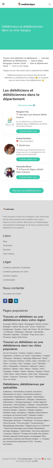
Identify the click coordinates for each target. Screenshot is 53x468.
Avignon (46, 355)
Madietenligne (27, 459)
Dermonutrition (20, 404)
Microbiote (7, 418)
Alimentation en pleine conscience (27, 391)
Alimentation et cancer (12, 394)
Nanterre (6, 369)
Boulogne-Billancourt (32, 358)
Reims (23, 371)
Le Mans (13, 363)
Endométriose (32, 407)
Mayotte (28, 332)
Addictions (7, 391)
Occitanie (24, 334)
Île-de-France (44, 329)
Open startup (8, 253)
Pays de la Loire (36, 334)
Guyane (18, 329)
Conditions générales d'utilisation (16, 267)
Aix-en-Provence (10, 353)
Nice (21, 369)
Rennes (31, 371)
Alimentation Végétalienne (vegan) (17, 397)
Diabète (31, 404)
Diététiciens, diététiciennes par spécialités (23, 386)
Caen (5, 361)
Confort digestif (39, 402)
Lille (20, 363)
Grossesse (43, 407)
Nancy (41, 366)
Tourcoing (23, 376)
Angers (30, 353)
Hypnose (22, 410)
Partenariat (7, 245)
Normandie (38, 332)
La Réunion (8, 332)
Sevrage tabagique (11, 431)
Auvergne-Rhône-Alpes (13, 324)
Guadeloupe (8, 329)
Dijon (34, 361)
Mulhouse (33, 366)
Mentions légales (10, 276)
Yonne (46, 70)
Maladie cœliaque (35, 410)
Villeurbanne (40, 376)
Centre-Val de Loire (20, 326)
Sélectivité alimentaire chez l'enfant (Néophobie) (24, 428)
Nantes (15, 369)
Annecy (38, 353)
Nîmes (27, 369)
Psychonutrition (37, 423)
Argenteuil (7, 355)
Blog (5, 241)
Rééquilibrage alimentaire (13, 425)
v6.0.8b (34, 461)
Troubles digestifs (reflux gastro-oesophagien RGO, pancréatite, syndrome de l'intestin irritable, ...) (24, 437)
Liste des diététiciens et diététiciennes (26, 59)
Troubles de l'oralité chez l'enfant (34, 433)
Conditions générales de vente (15, 271)
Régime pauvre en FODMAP (38, 425)
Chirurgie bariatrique (23, 402)
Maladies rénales (36, 415)
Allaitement (20, 399)
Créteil (28, 361)
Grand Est (40, 326)
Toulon (6, 376)
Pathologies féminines (12, 420)
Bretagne (7, 326)
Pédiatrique (28, 420)
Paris (42, 369)
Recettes (7, 249)
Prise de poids (23, 423)
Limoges (27, 363)
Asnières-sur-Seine (21, 355)
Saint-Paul (32, 374)
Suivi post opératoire (40, 431)
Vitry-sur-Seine (9, 379)
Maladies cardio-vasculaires (14, 412)
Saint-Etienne (21, 374)
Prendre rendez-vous (28, 131)
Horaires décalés (10, 410)
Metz (5, 366)
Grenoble (42, 361)
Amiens (22, 353)
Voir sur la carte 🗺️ (26, 105)
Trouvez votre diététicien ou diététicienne (20, 58)
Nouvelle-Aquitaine (11, 334)
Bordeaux (18, 358)
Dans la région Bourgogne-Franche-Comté (23, 62)
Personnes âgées (41, 420)
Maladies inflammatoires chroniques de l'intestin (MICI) (25, 414)
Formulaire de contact (12, 293)
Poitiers (16, 371)
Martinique (19, 332)
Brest (45, 358)
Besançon (8, 358)
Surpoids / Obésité (12, 433)
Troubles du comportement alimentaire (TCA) (26, 440)
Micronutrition (19, 418)
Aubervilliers (36, 355)
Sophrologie (25, 431)
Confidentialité (9, 280)
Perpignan (7, 371)
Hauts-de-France (29, 329)
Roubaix (39, 371)
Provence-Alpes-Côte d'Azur (15, 337)
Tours (31, 376)
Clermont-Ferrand (16, 361)
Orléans (35, 369)
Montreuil (24, 366)
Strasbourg (43, 374)
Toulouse (14, 376)
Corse (32, 326)
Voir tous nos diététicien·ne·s (26, 190)
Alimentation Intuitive (32, 394)
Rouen (46, 371)
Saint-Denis (9, 374)
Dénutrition (7, 404)
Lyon (34, 363)
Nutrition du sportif (34, 418)
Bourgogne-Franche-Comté (36, 324)
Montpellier (13, 366)
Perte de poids (9, 423)
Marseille (41, 363)
